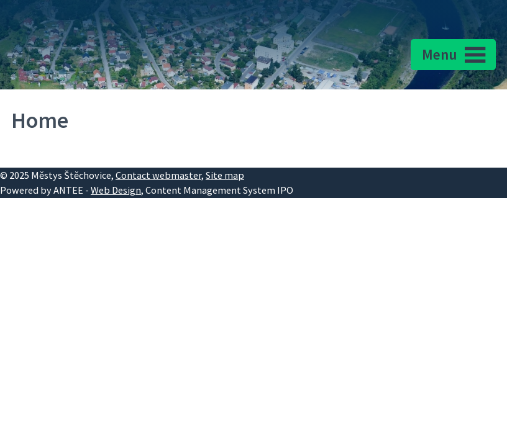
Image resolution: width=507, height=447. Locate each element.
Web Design (116, 190)
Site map (225, 175)
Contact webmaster (158, 175)
